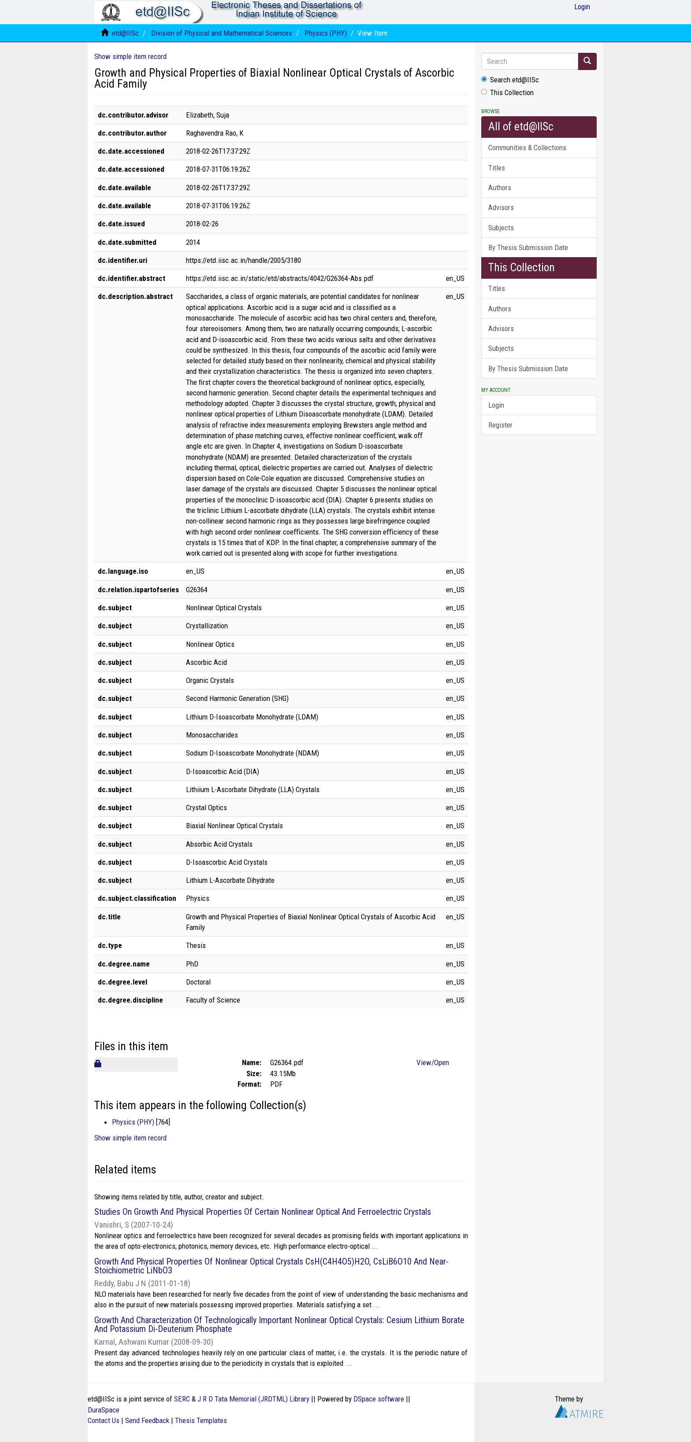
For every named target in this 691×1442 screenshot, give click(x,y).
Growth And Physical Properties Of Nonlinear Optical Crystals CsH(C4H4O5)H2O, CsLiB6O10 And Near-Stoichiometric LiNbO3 (271, 1266)
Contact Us (103, 1420)
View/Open (432, 1062)
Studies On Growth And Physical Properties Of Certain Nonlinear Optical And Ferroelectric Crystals (262, 1211)
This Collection (507, 92)
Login (496, 405)
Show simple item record (130, 56)
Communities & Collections (527, 147)
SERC (182, 1398)
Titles (496, 167)
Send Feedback (147, 1420)
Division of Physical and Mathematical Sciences (221, 33)
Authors (499, 187)
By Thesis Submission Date (528, 247)
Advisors (501, 207)
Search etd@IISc (510, 79)
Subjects (501, 227)
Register (500, 424)
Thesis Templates (201, 1420)
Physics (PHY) (326, 33)
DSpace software (378, 1398)
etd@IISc (125, 33)
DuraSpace (103, 1409)
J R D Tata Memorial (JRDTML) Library (253, 1398)
